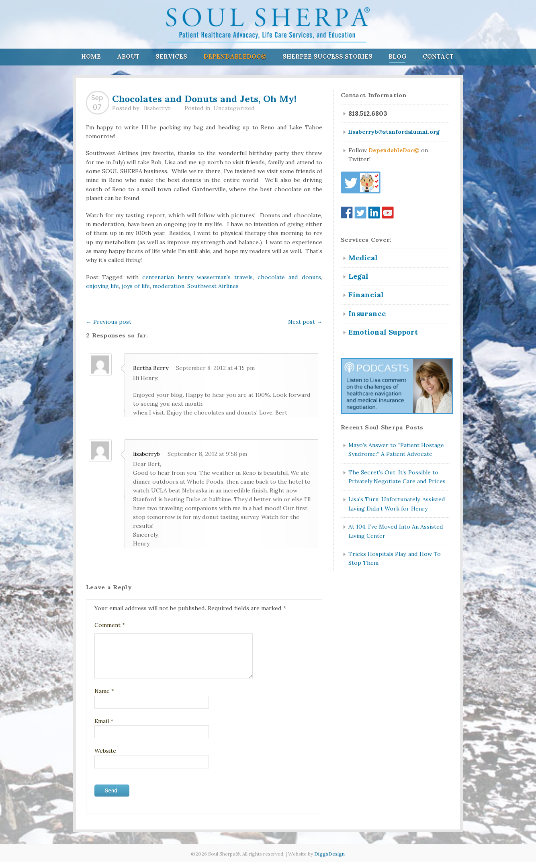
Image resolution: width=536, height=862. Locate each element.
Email (103, 721)
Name (104, 691)
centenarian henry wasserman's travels (197, 277)
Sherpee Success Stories (327, 56)
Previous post (108, 321)
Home (91, 56)
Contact (438, 56)
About (128, 56)
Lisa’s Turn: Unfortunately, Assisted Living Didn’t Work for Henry (396, 504)
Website (105, 750)
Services (171, 56)
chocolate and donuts (289, 277)
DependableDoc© (234, 56)
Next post (305, 321)
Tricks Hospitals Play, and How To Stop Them (394, 558)
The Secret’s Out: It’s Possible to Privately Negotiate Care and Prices (397, 477)
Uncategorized (234, 108)
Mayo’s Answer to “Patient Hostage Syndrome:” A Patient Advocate (396, 449)
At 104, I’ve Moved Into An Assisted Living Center (395, 531)
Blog (398, 56)
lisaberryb (157, 108)
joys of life (136, 286)
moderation (168, 286)
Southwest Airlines (213, 286)
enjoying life (102, 286)
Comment (109, 625)
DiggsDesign (329, 854)
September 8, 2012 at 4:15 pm (215, 368)
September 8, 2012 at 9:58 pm (207, 454)
